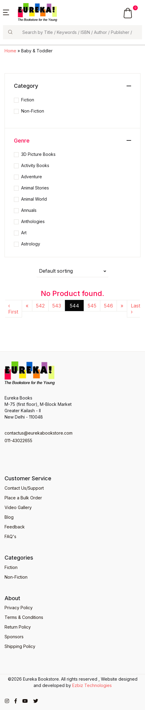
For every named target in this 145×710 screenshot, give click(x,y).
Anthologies (33, 221)
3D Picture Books (38, 154)
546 (108, 306)
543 (56, 306)
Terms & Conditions (24, 617)
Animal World (34, 199)
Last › (135, 309)
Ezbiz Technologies (92, 685)
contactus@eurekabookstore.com (38, 433)
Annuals (29, 210)
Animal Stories (35, 187)
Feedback (15, 526)
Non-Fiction (32, 110)
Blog (9, 517)
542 (40, 306)
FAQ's (10, 536)
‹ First (13, 309)
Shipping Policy (20, 646)
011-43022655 (18, 440)
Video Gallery (18, 507)
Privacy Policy (19, 607)
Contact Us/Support (24, 488)
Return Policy (18, 626)
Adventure (31, 176)
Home (10, 50)
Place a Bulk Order (23, 497)
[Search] (79, 32)
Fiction (27, 99)
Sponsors (14, 636)
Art (24, 232)
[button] (6, 12)
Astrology (30, 243)
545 (92, 306)
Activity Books (35, 165)
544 (74, 306)
